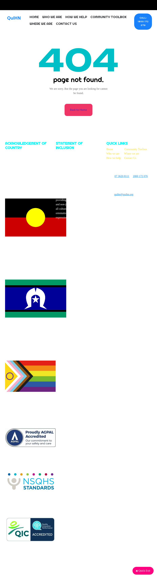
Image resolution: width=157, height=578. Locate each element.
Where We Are (41, 24)
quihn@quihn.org (123, 194)
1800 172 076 (140, 176)
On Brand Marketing (130, 203)
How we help (113, 157)
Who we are (112, 153)
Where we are (131, 153)
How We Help (76, 17)
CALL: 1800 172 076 (143, 22)
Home (34, 17)
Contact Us (66, 24)
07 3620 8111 (122, 176)
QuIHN (14, 18)
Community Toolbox (108, 17)
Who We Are (52, 17)
